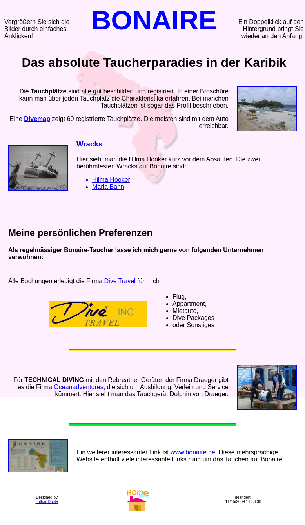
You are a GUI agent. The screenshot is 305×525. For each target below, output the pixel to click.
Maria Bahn (108, 186)
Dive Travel (120, 281)
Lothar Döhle (47, 501)
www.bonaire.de (193, 452)
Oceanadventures (78, 387)
